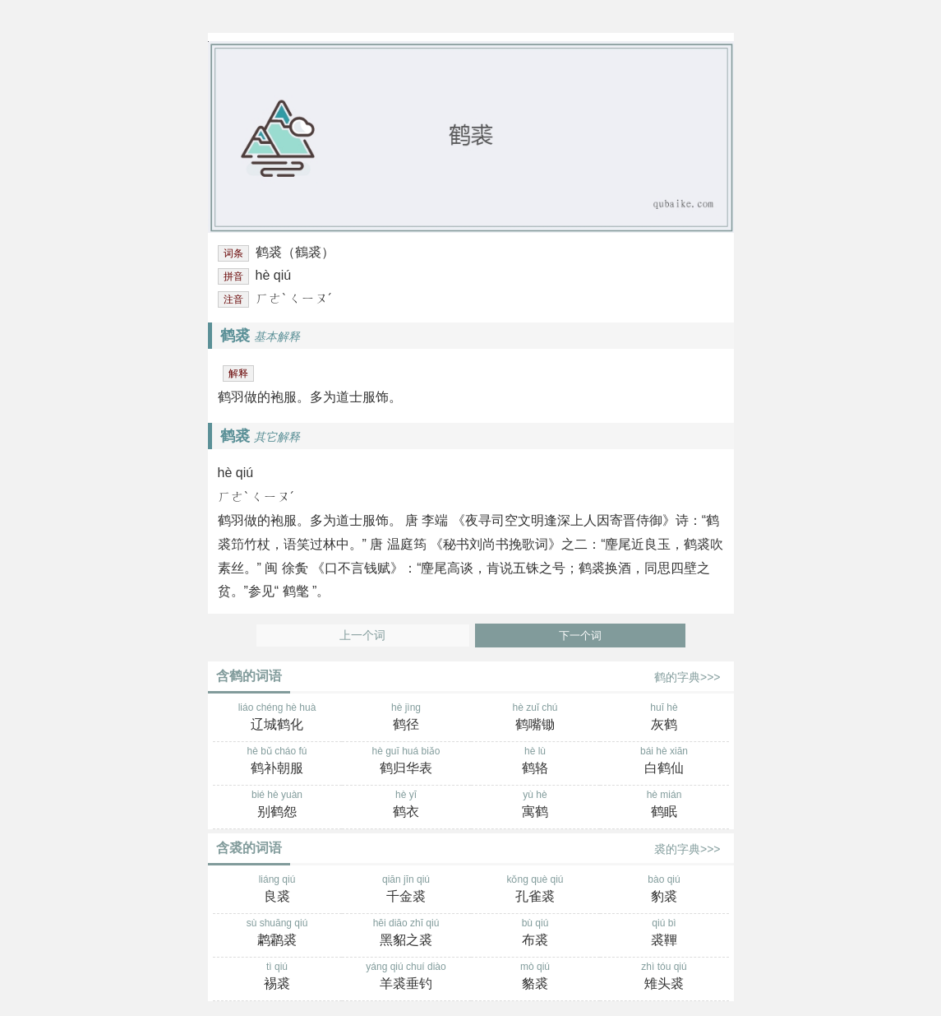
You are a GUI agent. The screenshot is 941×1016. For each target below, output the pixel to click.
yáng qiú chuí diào (406, 977)
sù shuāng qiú (277, 933)
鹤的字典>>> (687, 677)
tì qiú (277, 977)
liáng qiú (277, 890)
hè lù (535, 761)
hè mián (664, 805)
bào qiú (664, 890)
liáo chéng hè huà (277, 718)
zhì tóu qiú (664, 977)
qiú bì (664, 933)
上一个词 (362, 635)
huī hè (664, 718)
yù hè (535, 805)
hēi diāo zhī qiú (406, 933)
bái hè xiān (664, 761)
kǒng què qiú (535, 890)
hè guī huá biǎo (406, 761)
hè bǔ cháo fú (277, 761)
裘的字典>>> (687, 849)
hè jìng (406, 718)
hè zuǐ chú (535, 718)
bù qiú (535, 933)
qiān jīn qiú (406, 890)
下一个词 (580, 635)
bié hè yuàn (277, 805)
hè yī (406, 805)
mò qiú (535, 977)
